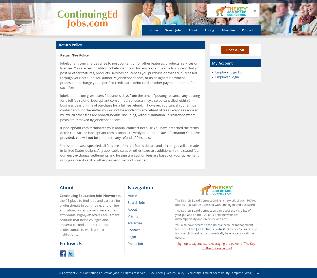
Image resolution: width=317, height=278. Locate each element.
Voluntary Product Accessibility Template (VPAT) (220, 273)
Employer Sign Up (228, 72)
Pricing (209, 30)
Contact (247, 30)
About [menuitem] (132, 209)
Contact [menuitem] (134, 230)
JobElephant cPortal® (210, 229)
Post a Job (235, 49)
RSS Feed (156, 273)
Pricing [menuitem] (133, 216)
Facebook (63, 253)
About (193, 30)
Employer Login (227, 77)
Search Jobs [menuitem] (137, 202)
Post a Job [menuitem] (135, 243)
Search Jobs (173, 30)
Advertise (228, 30)
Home (153, 30)
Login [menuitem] (132, 237)
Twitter (71, 253)
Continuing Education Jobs (101, 273)
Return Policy (175, 273)
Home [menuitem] (132, 195)
